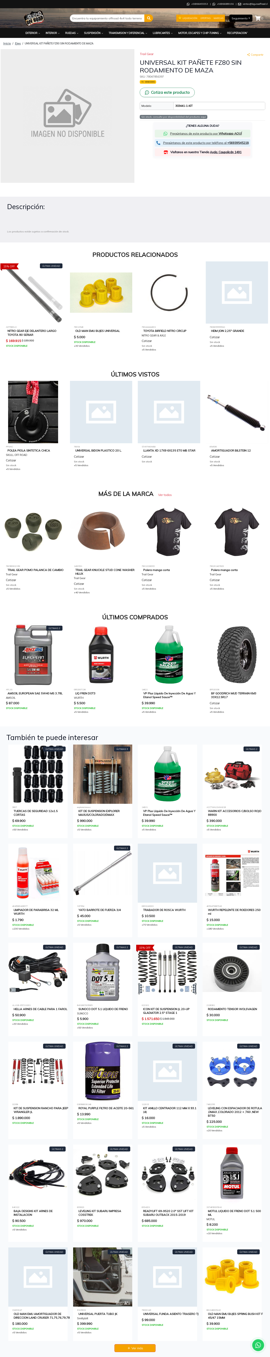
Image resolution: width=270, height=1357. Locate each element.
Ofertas (205, 18)
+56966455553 (199, 4)
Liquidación (187, 18)
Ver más (135, 1348)
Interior (53, 33)
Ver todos (165, 495)
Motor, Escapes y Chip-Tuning (200, 33)
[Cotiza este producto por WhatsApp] (167, 92)
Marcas (218, 18)
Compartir (255, 54)
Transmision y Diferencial (128, 33)
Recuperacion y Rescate (245, 33)
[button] (148, 18)
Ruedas (72, 33)
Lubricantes (163, 33)
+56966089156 (225, 4)
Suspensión (94, 33)
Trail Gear (147, 54)
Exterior (33, 33)
